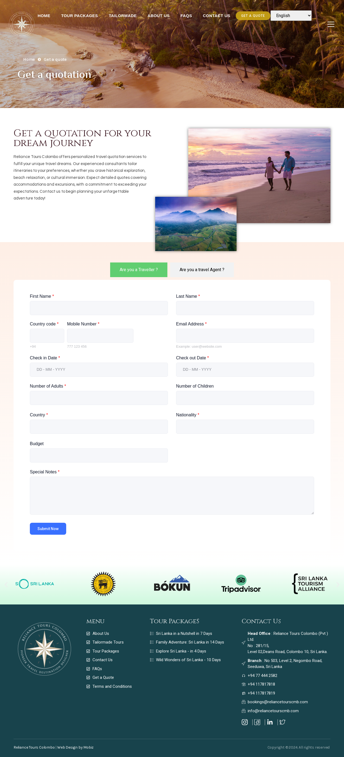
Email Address (191, 324)
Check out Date (192, 358)
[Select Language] (291, 15)
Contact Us (216, 15)
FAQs (186, 15)
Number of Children (195, 386)
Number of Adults (48, 386)
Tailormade (123, 15)
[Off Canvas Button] (331, 25)
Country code (44, 324)
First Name (42, 296)
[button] (6, 584)
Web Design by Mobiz (75, 747)
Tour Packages (79, 15)
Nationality (187, 415)
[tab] (138, 269)
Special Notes (44, 472)
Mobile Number (83, 324)
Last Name (188, 296)
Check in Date (45, 358)
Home (44, 15)
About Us (159, 15)
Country (39, 415)
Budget (37, 443)
